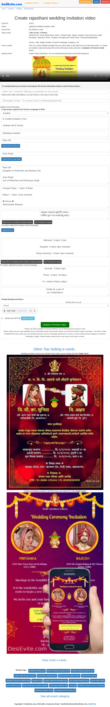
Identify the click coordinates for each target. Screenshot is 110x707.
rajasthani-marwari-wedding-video (18, 680)
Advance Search (85, 2)
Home (4, 9)
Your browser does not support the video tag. (55, 69)
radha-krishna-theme (89, 676)
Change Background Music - (12, 299)
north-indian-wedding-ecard (47, 676)
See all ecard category (55, 696)
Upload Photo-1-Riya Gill (11, 146)
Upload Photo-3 (8, 230)
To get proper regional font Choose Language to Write (23, 109)
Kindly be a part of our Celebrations (55, 291)
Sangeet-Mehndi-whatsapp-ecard (55, 680)
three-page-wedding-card (58, 685)
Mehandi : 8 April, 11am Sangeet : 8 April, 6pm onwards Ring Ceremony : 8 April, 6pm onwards (55, 247)
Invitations (11, 9)
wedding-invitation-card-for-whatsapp (91, 685)
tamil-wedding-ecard (14, 685)
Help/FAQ (92, 704)
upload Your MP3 (27, 318)
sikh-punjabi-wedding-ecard (79, 680)
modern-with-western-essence (24, 676)
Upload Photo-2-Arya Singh (11, 159)
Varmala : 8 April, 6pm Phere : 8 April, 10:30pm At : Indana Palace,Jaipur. (55, 275)
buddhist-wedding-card (37, 671)
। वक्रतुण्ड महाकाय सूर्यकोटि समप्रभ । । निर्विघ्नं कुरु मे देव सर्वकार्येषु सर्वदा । (55, 214)
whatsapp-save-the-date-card (65, 690)
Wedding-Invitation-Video (44, 690)
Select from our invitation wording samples (17, 222)
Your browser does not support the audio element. (19, 311)
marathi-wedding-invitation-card (82, 671)
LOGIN (96, 2)
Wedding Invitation (55, 134)
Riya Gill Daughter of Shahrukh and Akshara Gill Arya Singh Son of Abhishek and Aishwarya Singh (55, 174)
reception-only (37, 680)
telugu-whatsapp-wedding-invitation (35, 685)
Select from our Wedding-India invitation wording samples (21, 262)
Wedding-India (28, 9)
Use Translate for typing (43, 222)
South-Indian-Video (97, 680)
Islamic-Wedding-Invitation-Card (58, 671)
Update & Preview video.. (55, 325)
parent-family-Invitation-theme (69, 676)
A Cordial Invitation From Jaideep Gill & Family (55, 123)
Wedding (19, 9)
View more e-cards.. (55, 660)
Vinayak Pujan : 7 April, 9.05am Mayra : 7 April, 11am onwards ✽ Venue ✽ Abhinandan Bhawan (55, 197)
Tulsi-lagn (72, 685)
